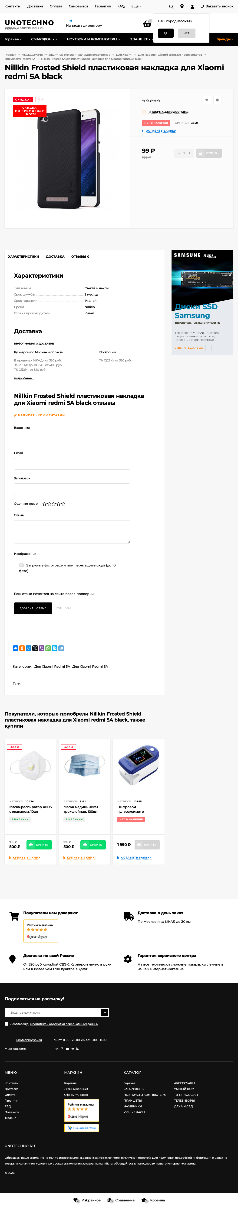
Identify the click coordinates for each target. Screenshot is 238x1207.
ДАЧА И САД (183, 1106)
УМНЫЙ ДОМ (184, 1089)
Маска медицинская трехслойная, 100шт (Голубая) (81, 811)
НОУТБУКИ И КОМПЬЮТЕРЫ (145, 1094)
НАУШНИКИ (133, 1106)
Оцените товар (26, 503)
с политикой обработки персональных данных (64, 1024)
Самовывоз (78, 6)
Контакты (12, 6)
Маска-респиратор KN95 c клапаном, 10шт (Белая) (30, 811)
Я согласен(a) (51, 1024)
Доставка (35, 6)
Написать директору (84, 25)
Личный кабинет (76, 1089)
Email (18, 453)
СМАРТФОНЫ (134, 1089)
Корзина (70, 1083)
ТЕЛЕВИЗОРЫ (184, 1100)
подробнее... (24, 378)
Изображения (25, 554)
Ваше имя (22, 427)
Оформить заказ (76, 1094)
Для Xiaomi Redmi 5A (52, 666)
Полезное (12, 1112)
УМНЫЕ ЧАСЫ (134, 1112)
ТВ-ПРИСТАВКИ (186, 1094)
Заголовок (22, 478)
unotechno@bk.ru (29, 1040)
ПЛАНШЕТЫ (133, 1100)
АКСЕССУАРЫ (184, 1083)
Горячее (129, 1083)
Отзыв (19, 515)
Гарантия (103, 6)
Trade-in (10, 1118)
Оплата (56, 6)
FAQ (121, 6)
